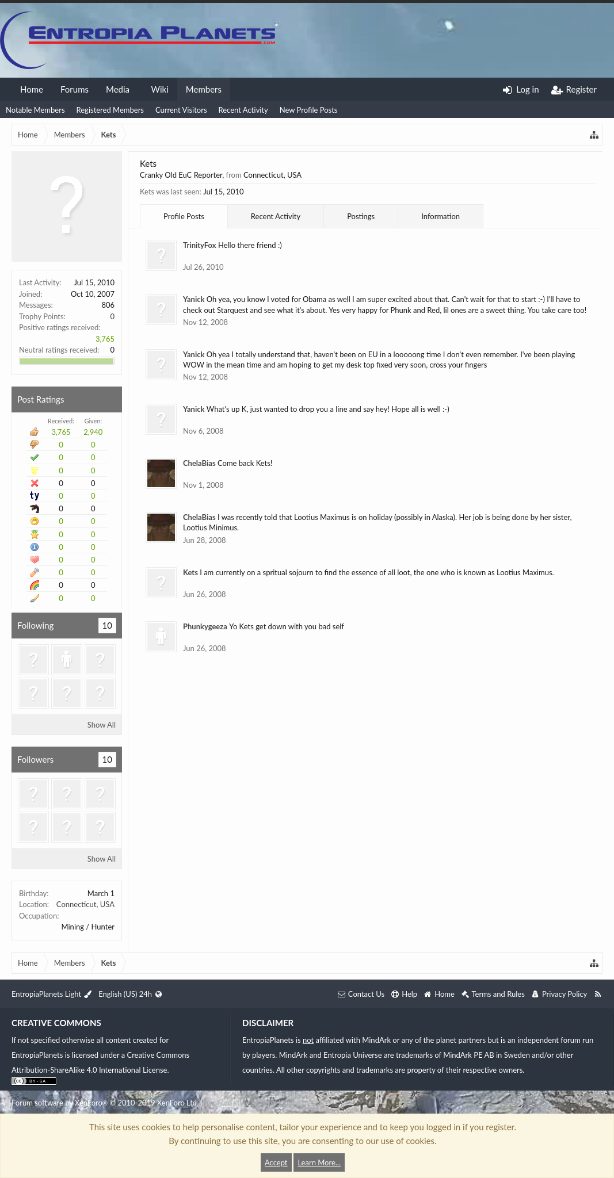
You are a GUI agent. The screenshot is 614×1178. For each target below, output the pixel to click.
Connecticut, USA (85, 904)
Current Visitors (181, 109)
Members (204, 89)
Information (440, 216)
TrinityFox (199, 245)
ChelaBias (199, 463)
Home (31, 89)
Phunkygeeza (205, 626)
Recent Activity (243, 109)
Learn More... (319, 1162)
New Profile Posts (309, 109)
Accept (276, 1162)
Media (117, 89)
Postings (361, 216)
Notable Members (35, 109)
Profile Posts (183, 216)
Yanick (193, 299)
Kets (190, 572)
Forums (74, 89)
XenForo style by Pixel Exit (247, 1102)
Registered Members (110, 109)
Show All (101, 724)
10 (107, 625)
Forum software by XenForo (105, 1102)
